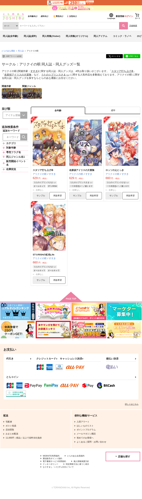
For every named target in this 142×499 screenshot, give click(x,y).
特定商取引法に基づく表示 (55, 469)
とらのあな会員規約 (77, 457)
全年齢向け (32, 16)
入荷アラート (12, 56)
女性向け (72, 16)
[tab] (113, 111)
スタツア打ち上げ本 (122, 71)
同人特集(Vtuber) (51, 36)
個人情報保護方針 (51, 466)
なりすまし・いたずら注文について (60, 472)
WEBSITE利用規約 (52, 457)
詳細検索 (133, 26)
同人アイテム (100, 36)
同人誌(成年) (30, 36)
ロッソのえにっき (115, 171)
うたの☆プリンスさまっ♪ (55, 74)
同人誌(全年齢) (10, 36)
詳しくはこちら (131, 405)
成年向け (44, 16)
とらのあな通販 (8, 51)
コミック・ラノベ (122, 36)
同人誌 (21, 51)
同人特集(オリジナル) (77, 36)
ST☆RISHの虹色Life (43, 255)
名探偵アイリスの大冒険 (17, 74)
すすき (34, 71)
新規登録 (120, 16)
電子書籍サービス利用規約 (55, 463)
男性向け (58, 16)
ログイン (129, 16)
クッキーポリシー (75, 466)
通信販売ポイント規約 (53, 460)
